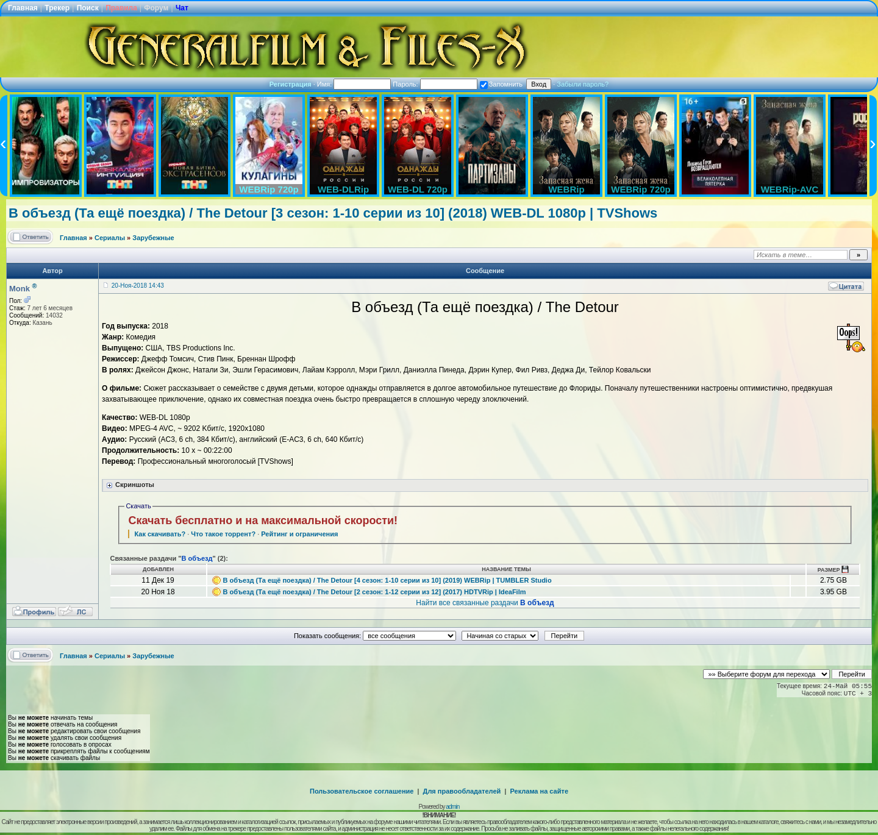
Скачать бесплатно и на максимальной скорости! (263, 520)
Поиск (88, 8)
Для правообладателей (462, 791)
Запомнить (501, 84)
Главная (23, 8)
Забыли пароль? (583, 84)
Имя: (354, 84)
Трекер (57, 8)
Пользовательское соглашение (361, 791)
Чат (182, 8)
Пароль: (435, 84)
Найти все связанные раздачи (485, 603)
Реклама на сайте (539, 791)
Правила (121, 8)
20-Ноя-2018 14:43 (138, 285)
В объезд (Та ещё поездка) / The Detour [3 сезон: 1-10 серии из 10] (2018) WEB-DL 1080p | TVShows (333, 213)
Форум (156, 8)
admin (452, 806)
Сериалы (110, 237)
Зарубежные (153, 237)
